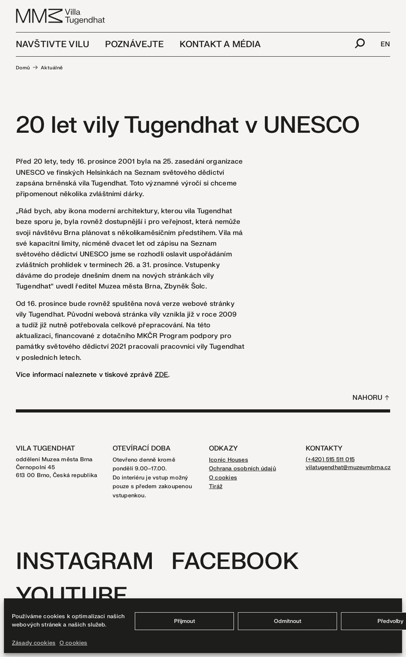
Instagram (84, 562)
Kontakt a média (220, 44)
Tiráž (215, 486)
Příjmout (184, 621)
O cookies (73, 643)
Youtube (72, 596)
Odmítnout (287, 621)
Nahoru (367, 397)
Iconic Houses (228, 459)
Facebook (235, 562)
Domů (23, 68)
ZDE (161, 375)
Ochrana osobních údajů (242, 468)
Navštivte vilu (52, 44)
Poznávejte (134, 44)
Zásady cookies (34, 643)
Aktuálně (52, 68)
